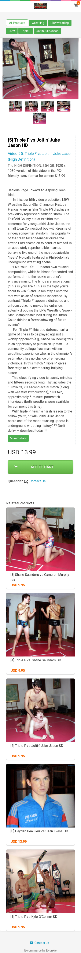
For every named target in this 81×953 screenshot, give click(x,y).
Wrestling (38, 23)
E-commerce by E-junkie (40, 950)
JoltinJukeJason (47, 31)
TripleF (25, 31)
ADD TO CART (34, 467)
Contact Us (38, 481)
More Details (18, 438)
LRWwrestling (60, 23)
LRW (12, 31)
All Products (17, 23)
